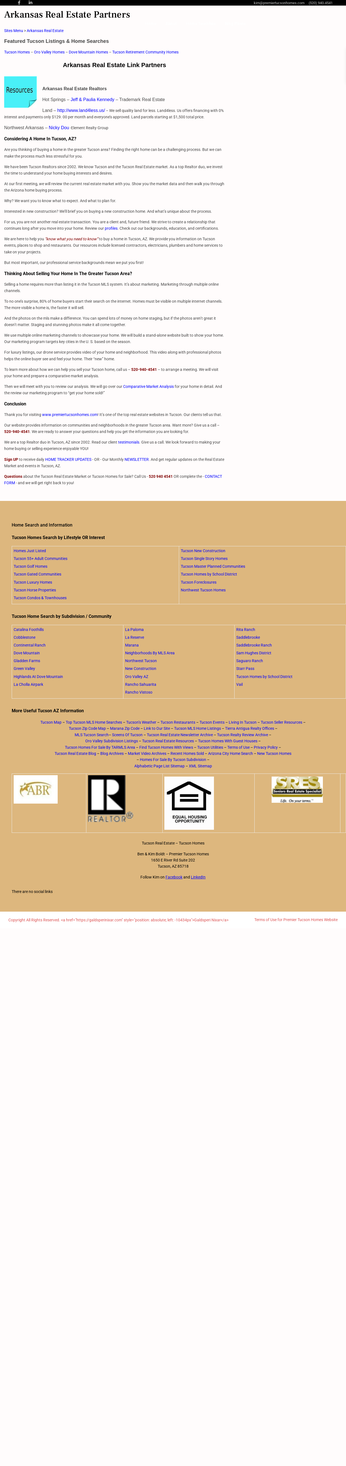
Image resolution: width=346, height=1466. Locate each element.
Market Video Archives (147, 753)
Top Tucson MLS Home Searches (94, 722)
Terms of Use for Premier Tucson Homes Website (296, 919)
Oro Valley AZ (136, 676)
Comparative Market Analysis (148, 386)
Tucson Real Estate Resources (168, 741)
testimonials (128, 442)
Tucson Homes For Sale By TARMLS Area (100, 747)
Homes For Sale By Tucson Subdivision (173, 759)
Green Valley (24, 668)
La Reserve (134, 637)
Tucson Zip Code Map (87, 728)
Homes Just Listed (30, 551)
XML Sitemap (200, 766)
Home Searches (201, 23)
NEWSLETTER (137, 459)
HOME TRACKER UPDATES (68, 459)
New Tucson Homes (274, 753)
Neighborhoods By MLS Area (150, 653)
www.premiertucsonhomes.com (70, 414)
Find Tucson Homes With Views (166, 747)
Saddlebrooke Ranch (254, 645)
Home (150, 23)
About (171, 23)
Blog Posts (235, 23)
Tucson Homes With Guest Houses (227, 741)
